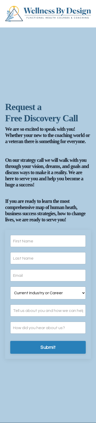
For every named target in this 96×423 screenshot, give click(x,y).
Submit (48, 347)
